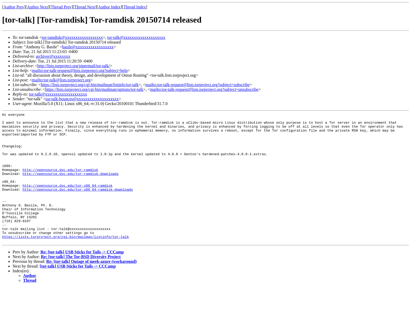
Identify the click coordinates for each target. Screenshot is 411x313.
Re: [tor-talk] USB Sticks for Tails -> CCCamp (82, 278)
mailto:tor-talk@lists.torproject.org (61, 80)
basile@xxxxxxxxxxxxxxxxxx (87, 47)
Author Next (37, 7)
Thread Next (84, 7)
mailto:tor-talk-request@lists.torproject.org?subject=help (79, 70)
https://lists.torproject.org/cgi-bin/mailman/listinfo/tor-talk (90, 84)
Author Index (109, 7)
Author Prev (13, 7)
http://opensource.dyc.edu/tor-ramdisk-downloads (71, 186)
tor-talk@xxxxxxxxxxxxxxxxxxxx (136, 37)
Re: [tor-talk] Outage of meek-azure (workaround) (91, 287)
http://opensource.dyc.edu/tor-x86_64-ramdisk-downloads (78, 205)
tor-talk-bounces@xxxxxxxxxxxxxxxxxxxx (82, 99)
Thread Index (134, 7)
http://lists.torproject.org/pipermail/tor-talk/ (73, 66)
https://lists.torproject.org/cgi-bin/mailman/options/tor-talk (94, 89)
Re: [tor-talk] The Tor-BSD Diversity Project (81, 282)
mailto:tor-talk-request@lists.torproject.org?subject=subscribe (197, 84)
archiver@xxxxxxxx (53, 56)
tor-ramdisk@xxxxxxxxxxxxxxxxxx (72, 37)
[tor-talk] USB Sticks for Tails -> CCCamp (78, 292)
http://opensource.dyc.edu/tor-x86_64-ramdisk (67, 200)
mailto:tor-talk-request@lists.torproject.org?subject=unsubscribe (204, 89)
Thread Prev (61, 7)
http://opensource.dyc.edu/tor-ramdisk (60, 181)
